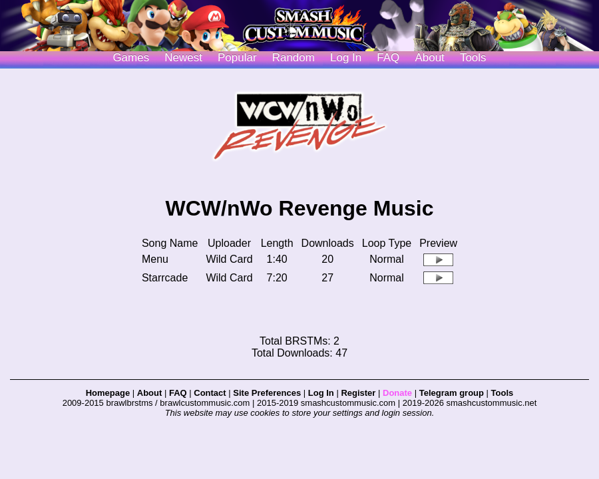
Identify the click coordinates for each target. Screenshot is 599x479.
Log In (321, 393)
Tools (473, 57)
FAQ (388, 57)
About (429, 57)
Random (293, 57)
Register (358, 393)
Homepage (108, 393)
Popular (237, 57)
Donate (397, 393)
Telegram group (451, 393)
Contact (210, 393)
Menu (155, 259)
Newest (183, 57)
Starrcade (165, 277)
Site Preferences (267, 393)
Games (130, 57)
